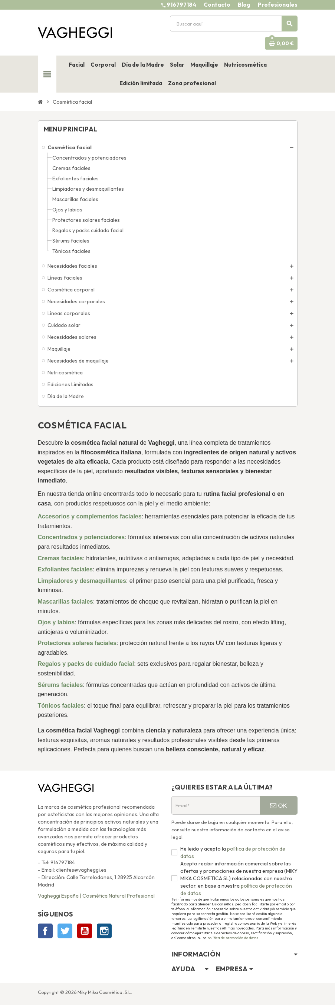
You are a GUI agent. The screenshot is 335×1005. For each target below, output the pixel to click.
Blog (244, 4)
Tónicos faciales (61, 705)
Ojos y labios (56, 622)
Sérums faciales (60, 685)
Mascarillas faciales (65, 601)
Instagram (104, 931)
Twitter (65, 931)
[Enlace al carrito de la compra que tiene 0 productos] (281, 43)
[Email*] (215, 805)
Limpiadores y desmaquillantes (82, 581)
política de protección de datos (232, 937)
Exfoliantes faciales (65, 569)
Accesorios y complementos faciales (90, 516)
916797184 (181, 4)
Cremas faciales (60, 558)
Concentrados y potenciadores (81, 537)
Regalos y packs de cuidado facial (86, 664)
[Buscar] (233, 23)
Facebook (45, 931)
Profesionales (278, 4)
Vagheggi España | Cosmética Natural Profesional (96, 895)
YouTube (84, 931)
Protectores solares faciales (77, 643)
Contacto (217, 4)
